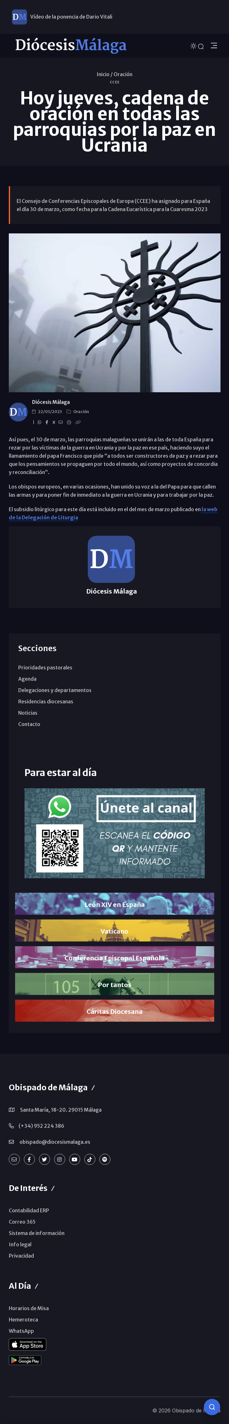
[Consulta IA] (212, 1407)
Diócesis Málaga (51, 402)
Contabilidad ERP (29, 1210)
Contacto (29, 724)
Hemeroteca (23, 1319)
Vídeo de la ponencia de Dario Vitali (71, 17)
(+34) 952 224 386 (41, 1126)
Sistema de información (36, 1233)
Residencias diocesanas (45, 701)
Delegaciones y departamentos (55, 690)
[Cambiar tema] (194, 45)
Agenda (27, 679)
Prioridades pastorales (45, 667)
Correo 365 (22, 1222)
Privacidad (21, 1256)
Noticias (27, 713)
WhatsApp (21, 1331)
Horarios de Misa (29, 1308)
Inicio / (105, 74)
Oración (123, 74)
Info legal (20, 1244)
